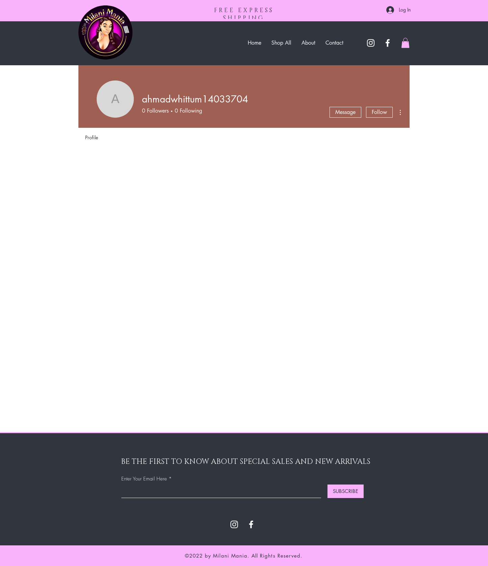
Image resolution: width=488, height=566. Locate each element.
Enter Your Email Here (144, 478)
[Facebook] (388, 43)
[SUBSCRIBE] (345, 491)
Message (345, 112)
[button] (405, 43)
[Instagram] (371, 43)
